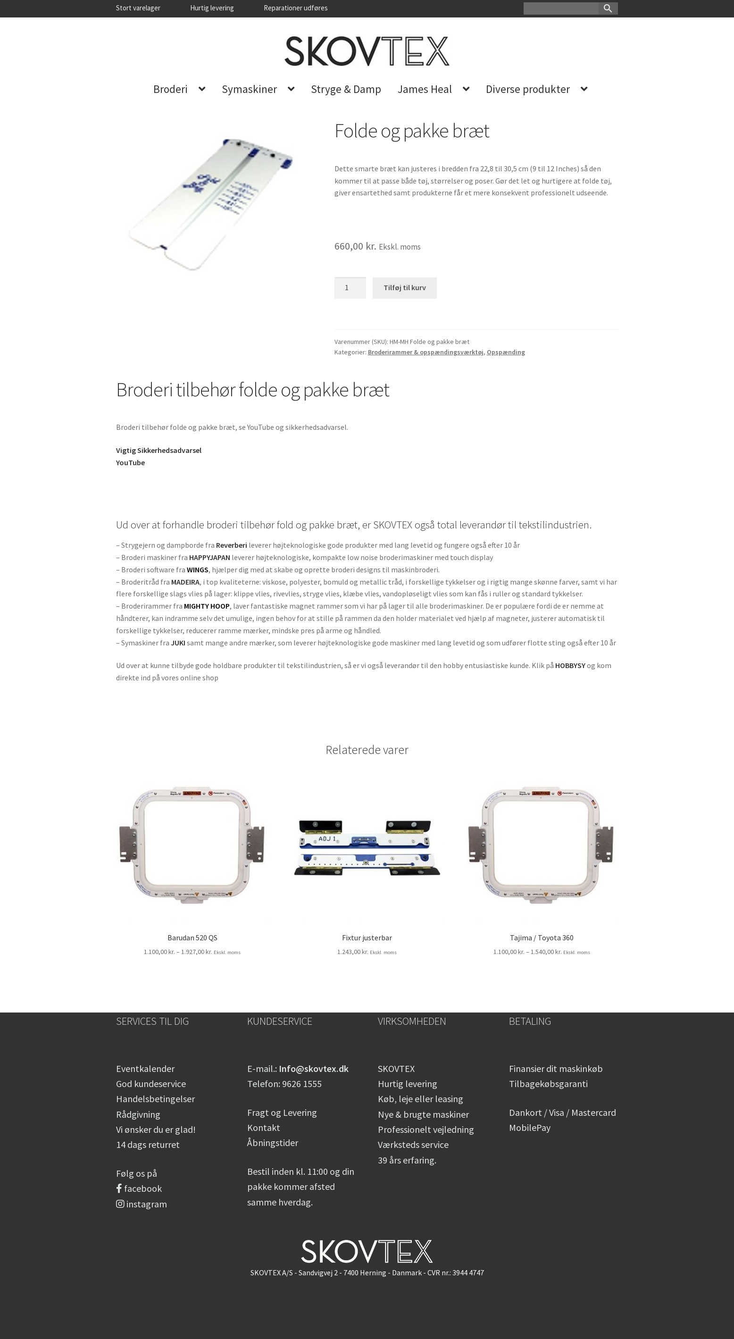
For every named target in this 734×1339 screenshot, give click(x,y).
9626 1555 (302, 1083)
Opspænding (506, 352)
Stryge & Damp (346, 89)
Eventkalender (145, 1068)
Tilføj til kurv (405, 287)
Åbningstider (272, 1142)
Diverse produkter (528, 89)
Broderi (170, 89)
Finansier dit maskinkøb (556, 1068)
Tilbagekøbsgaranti (548, 1083)
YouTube (130, 462)
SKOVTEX (392, 524)
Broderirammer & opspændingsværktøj (426, 352)
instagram (141, 1204)
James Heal (425, 89)
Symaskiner (249, 89)
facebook (139, 1188)
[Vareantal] (350, 288)
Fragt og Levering (282, 1112)
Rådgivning (138, 1114)
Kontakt (263, 1127)
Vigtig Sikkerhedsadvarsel (158, 450)
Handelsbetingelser (155, 1099)
